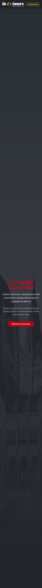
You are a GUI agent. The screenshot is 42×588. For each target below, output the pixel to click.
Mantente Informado (21, 324)
